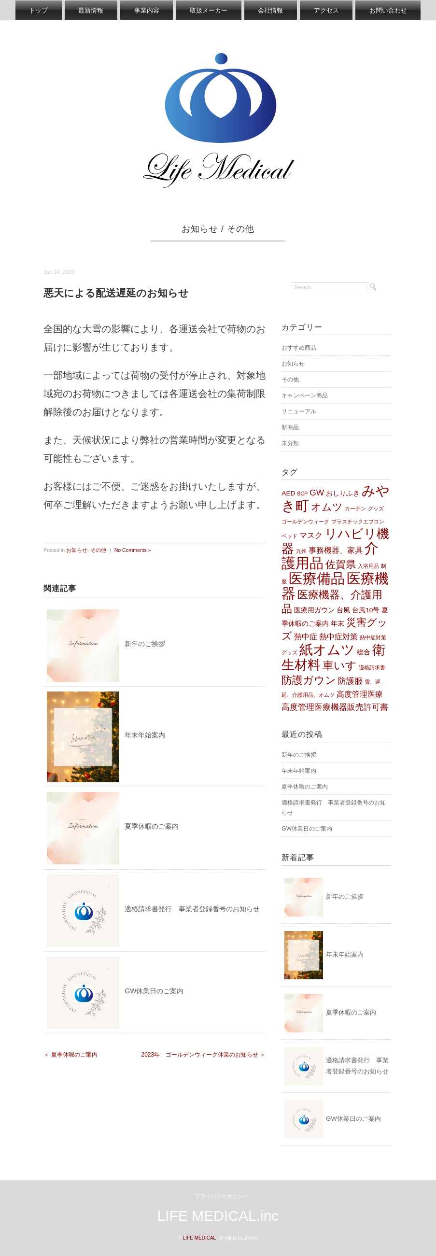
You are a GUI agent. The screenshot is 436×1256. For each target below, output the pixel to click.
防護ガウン (308, 680)
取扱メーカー (208, 10)
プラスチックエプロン (357, 521)
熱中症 (305, 637)
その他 (240, 229)
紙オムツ (327, 650)
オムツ (327, 507)
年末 (337, 623)
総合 (363, 652)
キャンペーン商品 (304, 396)
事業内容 (145, 10)
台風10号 (366, 610)
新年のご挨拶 (145, 644)
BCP (302, 494)
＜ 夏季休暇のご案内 (70, 1055)
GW (316, 493)
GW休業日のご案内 (154, 991)
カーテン (355, 509)
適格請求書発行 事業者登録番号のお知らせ (192, 909)
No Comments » (132, 550)
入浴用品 (368, 566)
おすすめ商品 (298, 348)
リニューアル (298, 412)
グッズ (376, 509)
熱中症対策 (338, 637)
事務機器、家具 (336, 551)
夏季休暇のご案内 (152, 827)
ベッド (289, 536)
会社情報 (271, 10)
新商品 (290, 427)
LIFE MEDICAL (199, 1238)
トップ (34, 10)
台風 (343, 610)
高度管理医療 (360, 694)
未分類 (290, 443)
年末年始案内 (145, 735)
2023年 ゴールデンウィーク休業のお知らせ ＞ (203, 1055)
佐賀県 (340, 564)
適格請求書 (372, 668)
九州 (301, 551)
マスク (311, 535)
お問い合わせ (392, 10)
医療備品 (317, 579)
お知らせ (200, 229)
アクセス (328, 10)
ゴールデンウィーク (305, 521)
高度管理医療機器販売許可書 (334, 707)
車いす (340, 666)
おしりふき (343, 493)
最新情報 (88, 10)
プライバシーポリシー (221, 1196)
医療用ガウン (314, 610)
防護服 (350, 681)
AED (288, 493)
